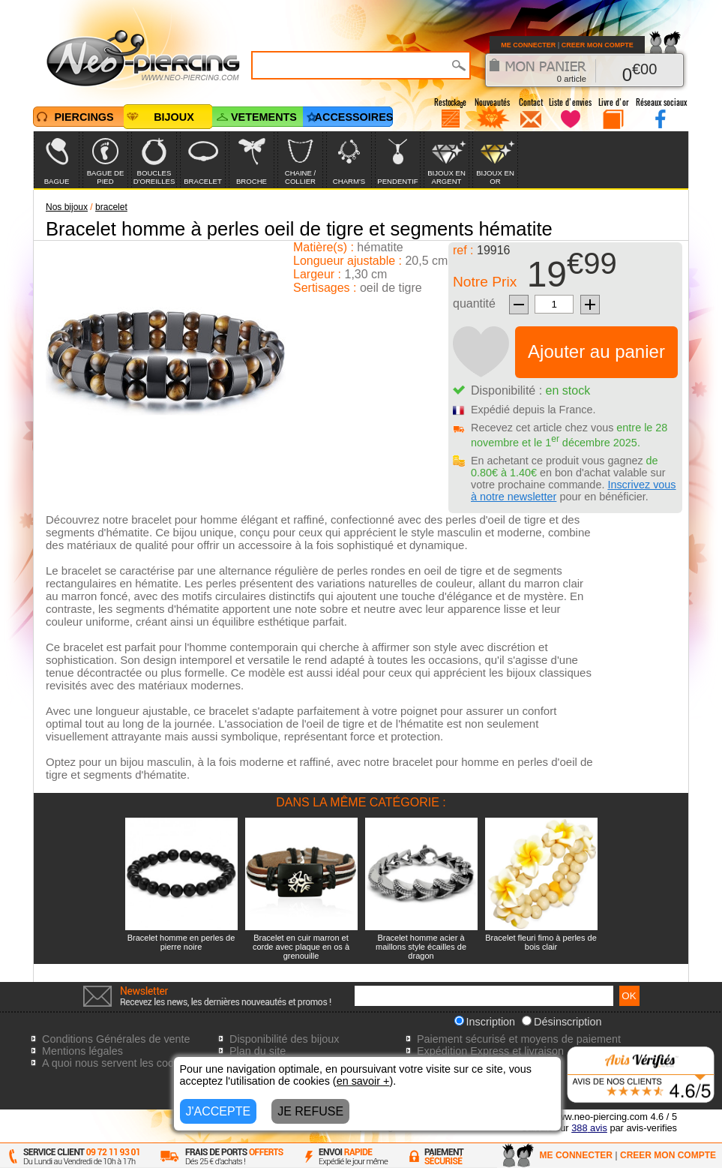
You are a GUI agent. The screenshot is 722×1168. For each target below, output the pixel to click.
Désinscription (561, 1022)
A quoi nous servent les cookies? (120, 1063)
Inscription (485, 1022)
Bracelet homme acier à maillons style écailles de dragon (421, 946)
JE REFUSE (310, 1111)
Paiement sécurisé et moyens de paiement (519, 1039)
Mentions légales (82, 1051)
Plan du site (257, 1051)
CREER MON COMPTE (598, 45)
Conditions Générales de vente (116, 1039)
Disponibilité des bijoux (284, 1039)
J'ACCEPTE (218, 1111)
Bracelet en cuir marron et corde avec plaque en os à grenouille (301, 946)
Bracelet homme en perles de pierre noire (181, 942)
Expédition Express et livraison (490, 1051)
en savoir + (363, 1081)
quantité (474, 303)
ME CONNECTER (528, 45)
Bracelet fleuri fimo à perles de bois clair (541, 942)
